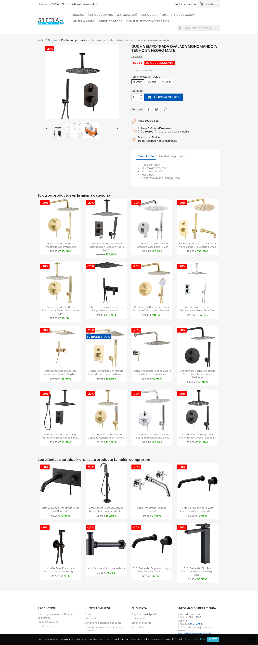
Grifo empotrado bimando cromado (151, 509)
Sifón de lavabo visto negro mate (106, 568)
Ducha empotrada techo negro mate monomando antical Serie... (60, 436)
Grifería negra (84, 21)
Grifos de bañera (154, 15)
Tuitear (156, 109)
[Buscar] (198, 28)
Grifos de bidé (127, 15)
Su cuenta (139, 608)
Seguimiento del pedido (144, 614)
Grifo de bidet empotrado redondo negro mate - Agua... (60, 570)
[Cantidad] (135, 97)
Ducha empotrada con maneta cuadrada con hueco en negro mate (106, 247)
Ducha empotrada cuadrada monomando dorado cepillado (60, 372)
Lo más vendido (46, 626)
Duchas (79, 15)
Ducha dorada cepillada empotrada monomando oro (61, 245)
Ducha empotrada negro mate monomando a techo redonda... (197, 436)
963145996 (58, 4)
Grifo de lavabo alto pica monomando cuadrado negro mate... (197, 571)
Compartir (148, 109)
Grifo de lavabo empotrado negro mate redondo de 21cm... (152, 570)
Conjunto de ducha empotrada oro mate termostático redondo (151, 309)
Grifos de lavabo (100, 15)
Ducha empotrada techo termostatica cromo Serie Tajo (197, 309)
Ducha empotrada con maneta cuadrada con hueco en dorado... (106, 372)
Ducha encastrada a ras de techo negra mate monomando (106, 309)
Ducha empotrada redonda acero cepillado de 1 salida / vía (152, 372)
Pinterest (165, 109)
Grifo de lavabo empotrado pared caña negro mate (60, 509)
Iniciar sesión (138, 618)
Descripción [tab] (146, 156)
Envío (88, 614)
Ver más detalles (197, 639)
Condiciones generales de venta (103, 622)
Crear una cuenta (141, 622)
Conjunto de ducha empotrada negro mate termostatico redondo (197, 374)
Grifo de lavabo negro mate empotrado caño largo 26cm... (197, 509)
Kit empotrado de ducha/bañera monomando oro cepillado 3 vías (197, 245)
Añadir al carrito (164, 97)
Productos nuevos (48, 621)
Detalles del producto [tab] (172, 156)
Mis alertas (137, 627)
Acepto (212, 639)
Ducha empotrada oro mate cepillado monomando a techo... (106, 436)
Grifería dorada (110, 21)
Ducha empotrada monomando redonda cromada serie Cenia (151, 436)
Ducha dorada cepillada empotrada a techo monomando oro (60, 310)
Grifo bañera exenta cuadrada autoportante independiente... (106, 509)
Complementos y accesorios (147, 21)
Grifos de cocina (182, 15)
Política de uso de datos (84, 4)
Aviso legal (90, 618)
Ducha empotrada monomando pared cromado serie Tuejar (151, 245)
